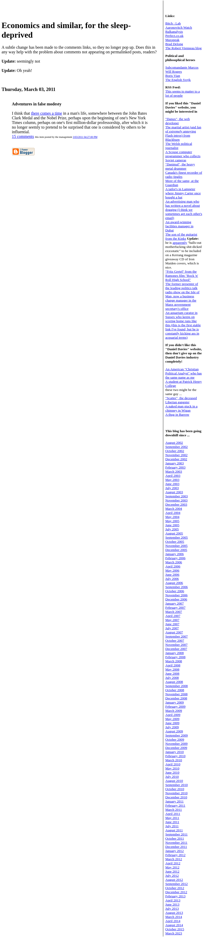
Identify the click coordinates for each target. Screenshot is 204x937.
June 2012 (172, 871)
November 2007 (176, 645)
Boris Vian (172, 76)
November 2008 (176, 694)
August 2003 (174, 492)
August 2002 (174, 443)
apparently (180, 243)
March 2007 (173, 612)
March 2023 (173, 933)
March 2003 (173, 471)
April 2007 (172, 616)
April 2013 (172, 900)
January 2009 (174, 702)
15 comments (23, 136)
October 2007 (174, 640)
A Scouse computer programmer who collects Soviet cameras (182, 156)
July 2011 (172, 826)
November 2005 (176, 546)
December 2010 (176, 797)
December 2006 (176, 599)
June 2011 (172, 822)
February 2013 (175, 896)
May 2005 (172, 521)
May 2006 (172, 570)
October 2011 (174, 838)
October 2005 (174, 541)
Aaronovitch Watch (178, 27)
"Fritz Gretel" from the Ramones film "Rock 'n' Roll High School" (181, 276)
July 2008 (172, 678)
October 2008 (174, 690)
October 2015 (174, 929)
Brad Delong (174, 44)
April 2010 (172, 764)
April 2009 (172, 715)
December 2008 (176, 698)
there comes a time (46, 113)
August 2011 (174, 830)
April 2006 (172, 566)
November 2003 (176, 500)
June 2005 (172, 525)
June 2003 (172, 484)
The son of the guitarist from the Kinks (181, 236)
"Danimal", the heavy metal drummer (180, 166)
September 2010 (176, 785)
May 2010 (172, 768)
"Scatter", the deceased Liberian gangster (181, 400)
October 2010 (174, 789)
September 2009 (176, 735)
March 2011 (173, 809)
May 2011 (172, 818)
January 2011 (174, 801)
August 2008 (174, 682)
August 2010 (174, 781)
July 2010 (172, 777)
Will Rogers (173, 71)
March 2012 (173, 859)
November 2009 (176, 744)
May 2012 (172, 867)
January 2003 (174, 463)
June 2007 (172, 624)
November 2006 (176, 595)
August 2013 (174, 913)
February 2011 (175, 805)
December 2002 (176, 459)
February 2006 (175, 558)
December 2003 (176, 504)
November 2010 (176, 793)
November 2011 (176, 842)
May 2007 (172, 620)
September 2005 (176, 537)
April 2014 (172, 921)
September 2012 (176, 884)
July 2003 (172, 488)
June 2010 (172, 772)
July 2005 (172, 529)
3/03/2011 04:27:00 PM (85, 137)
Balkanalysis (174, 32)
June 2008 (172, 673)
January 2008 (174, 653)
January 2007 (174, 603)
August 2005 (174, 533)
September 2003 (176, 496)
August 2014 (174, 925)
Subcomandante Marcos (181, 67)
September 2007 (176, 636)
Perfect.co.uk (174, 36)
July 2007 (172, 628)
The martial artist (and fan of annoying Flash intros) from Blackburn (183, 133)
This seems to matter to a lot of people (182, 93)
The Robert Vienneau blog (183, 48)
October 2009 (174, 739)
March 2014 (173, 917)
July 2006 (172, 579)
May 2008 (172, 669)
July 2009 (172, 727)
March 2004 (173, 509)
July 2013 (172, 908)
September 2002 (176, 447)
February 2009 (175, 706)
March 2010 (173, 760)
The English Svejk (178, 80)
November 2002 (176, 455)
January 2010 (174, 752)
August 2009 (174, 731)
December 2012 (176, 892)
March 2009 (173, 711)
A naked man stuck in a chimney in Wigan (181, 408)
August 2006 (174, 583)
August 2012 (174, 880)
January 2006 (174, 554)
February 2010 (175, 756)
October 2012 (174, 888)
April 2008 (172, 665)
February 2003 (175, 467)
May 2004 (172, 517)
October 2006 (174, 591)
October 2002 (174, 451)
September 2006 (176, 587)
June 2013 (172, 904)
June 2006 (172, 574)
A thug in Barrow (177, 414)
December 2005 (176, 550)
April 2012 (172, 863)
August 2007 (174, 632)
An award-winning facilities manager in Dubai (179, 226)
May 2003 (172, 480)
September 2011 (176, 834)
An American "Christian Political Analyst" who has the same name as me (183, 373)
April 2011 (172, 814)
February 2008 (175, 657)
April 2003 (172, 476)
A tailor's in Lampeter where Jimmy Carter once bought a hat (183, 193)
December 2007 (176, 649)
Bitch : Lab (173, 23)
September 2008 (176, 686)
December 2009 (176, 748)
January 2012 (174, 851)
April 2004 (172, 513)
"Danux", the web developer (177, 121)
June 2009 (172, 723)
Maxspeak (172, 40)
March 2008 (173, 661)
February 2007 (175, 607)
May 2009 (172, 719)
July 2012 (172, 875)
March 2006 (173, 562)
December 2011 (176, 847)
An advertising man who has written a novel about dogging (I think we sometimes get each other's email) (183, 209)
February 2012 (175, 855)
